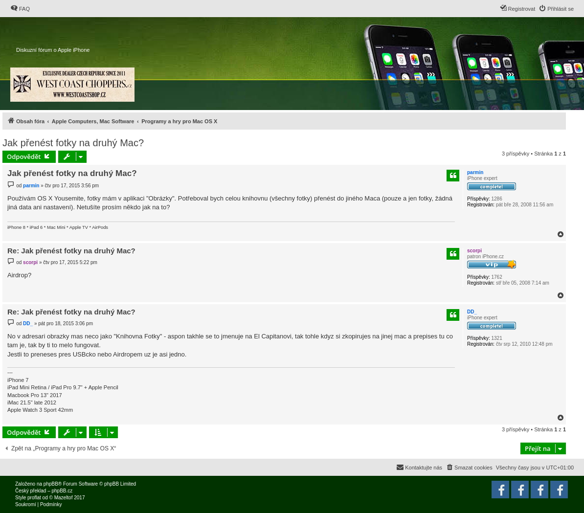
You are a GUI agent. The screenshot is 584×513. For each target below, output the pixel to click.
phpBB (51, 484)
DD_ (472, 311)
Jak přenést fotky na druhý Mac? (73, 142)
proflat (34, 497)
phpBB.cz (61, 490)
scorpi (474, 250)
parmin (475, 172)
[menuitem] (20, 9)
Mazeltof (63, 497)
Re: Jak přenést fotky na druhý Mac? (71, 250)
